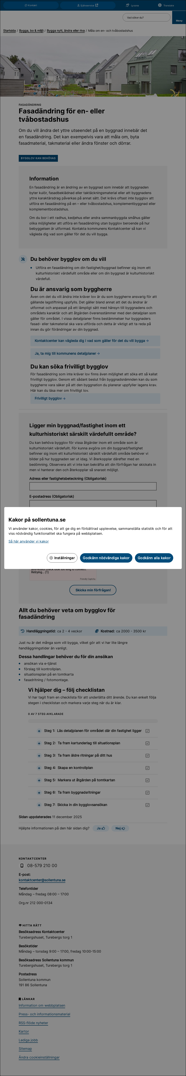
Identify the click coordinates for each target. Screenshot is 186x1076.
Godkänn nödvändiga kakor (106, 558)
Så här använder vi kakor (29, 541)
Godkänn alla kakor (154, 558)
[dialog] (93, 538)
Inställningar (62, 558)
